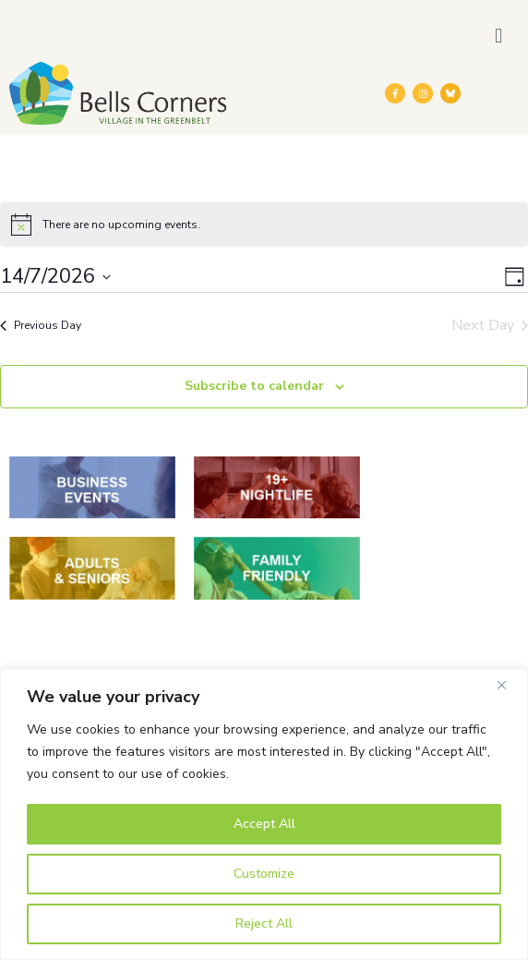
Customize (264, 873)
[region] (264, 814)
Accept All (264, 823)
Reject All (264, 923)
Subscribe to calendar (254, 386)
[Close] (509, 685)
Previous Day (40, 325)
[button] (499, 35)
